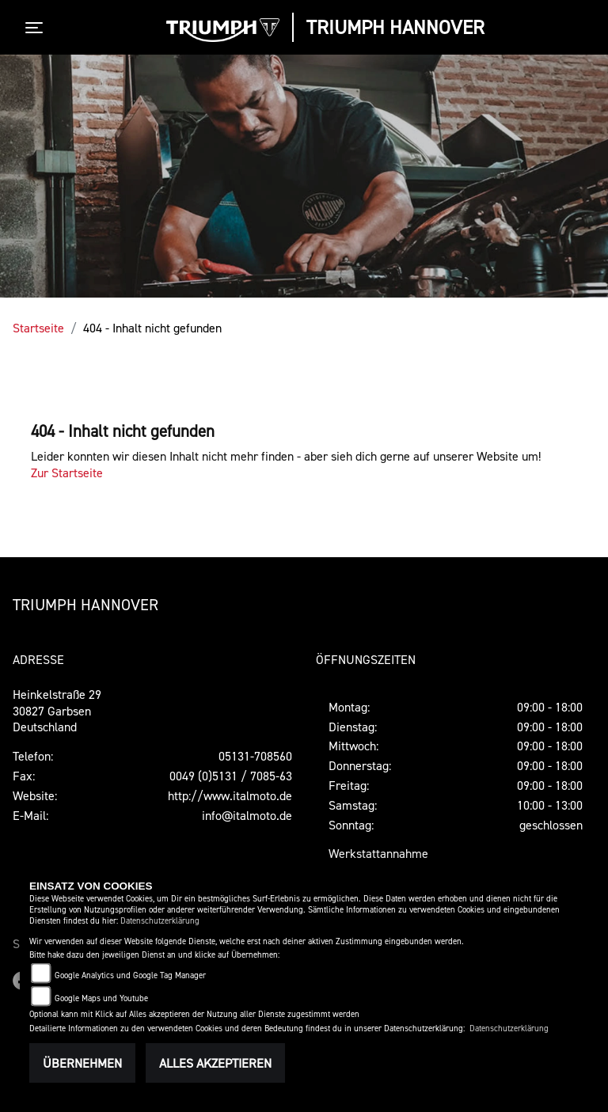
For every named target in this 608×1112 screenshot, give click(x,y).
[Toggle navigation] (37, 27)
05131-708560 (255, 756)
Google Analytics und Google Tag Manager (130, 975)
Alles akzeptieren (215, 1063)
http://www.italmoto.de (230, 795)
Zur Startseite (67, 472)
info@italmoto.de (247, 815)
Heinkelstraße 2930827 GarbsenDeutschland (57, 710)
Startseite (38, 328)
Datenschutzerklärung (160, 921)
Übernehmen (82, 1063)
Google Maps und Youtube (101, 998)
